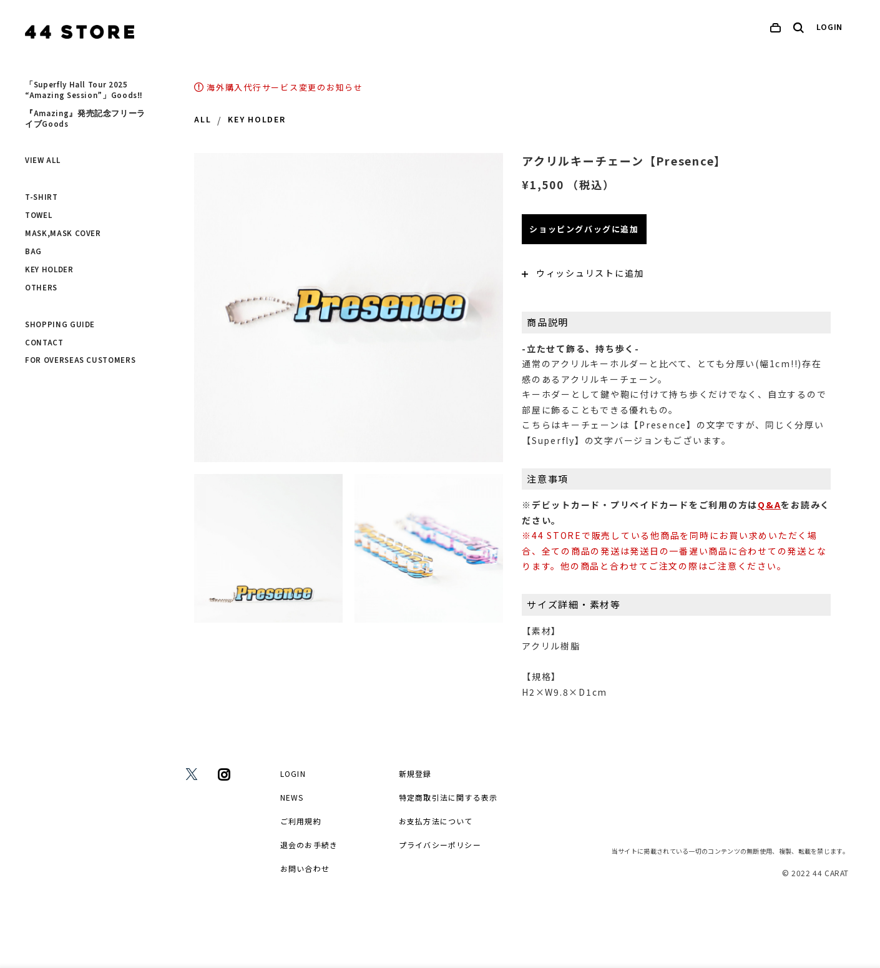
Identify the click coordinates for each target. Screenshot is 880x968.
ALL (202, 120)
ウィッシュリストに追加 (583, 273)
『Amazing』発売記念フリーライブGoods (85, 119)
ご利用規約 (300, 821)
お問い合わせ (305, 868)
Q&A (769, 504)
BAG (33, 251)
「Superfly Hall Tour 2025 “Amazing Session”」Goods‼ (83, 90)
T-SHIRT (41, 197)
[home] (79, 32)
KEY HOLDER (49, 269)
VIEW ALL (42, 160)
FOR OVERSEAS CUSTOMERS (80, 360)
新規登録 (415, 773)
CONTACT (44, 342)
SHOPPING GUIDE (60, 324)
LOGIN (829, 27)
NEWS (292, 797)
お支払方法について (436, 821)
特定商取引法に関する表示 (448, 797)
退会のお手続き (309, 844)
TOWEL (38, 215)
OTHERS (41, 288)
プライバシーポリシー (440, 844)
